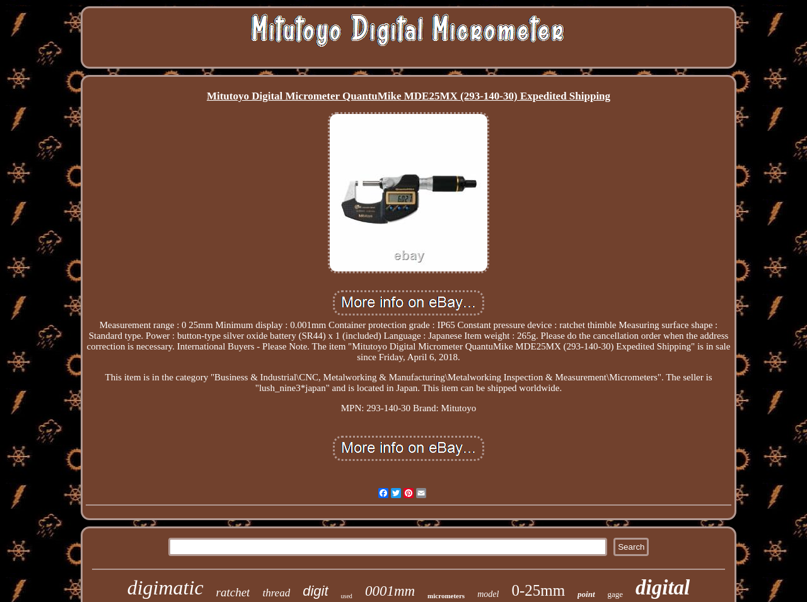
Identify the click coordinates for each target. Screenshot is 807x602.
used (346, 596)
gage (616, 594)
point (586, 594)
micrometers (446, 595)
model (488, 594)
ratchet (233, 592)
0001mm (390, 591)
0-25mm (538, 590)
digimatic (165, 587)
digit (315, 591)
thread (276, 593)
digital (663, 587)
